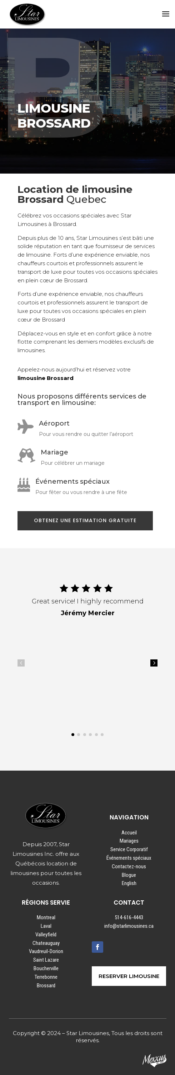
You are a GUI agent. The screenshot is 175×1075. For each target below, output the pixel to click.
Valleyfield (45, 934)
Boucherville (46, 968)
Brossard (46, 985)
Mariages (129, 841)
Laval (46, 926)
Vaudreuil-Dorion (46, 951)
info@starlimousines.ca (129, 926)
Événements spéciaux (128, 858)
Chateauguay (46, 943)
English (129, 883)
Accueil (129, 832)
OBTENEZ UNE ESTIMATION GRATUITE (85, 520)
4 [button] (21, 663)
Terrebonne (46, 977)
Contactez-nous (129, 866)
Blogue (129, 875)
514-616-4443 (129, 917)
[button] (72, 734)
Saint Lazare (46, 960)
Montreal (46, 917)
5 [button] (154, 663)
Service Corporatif (129, 849)
